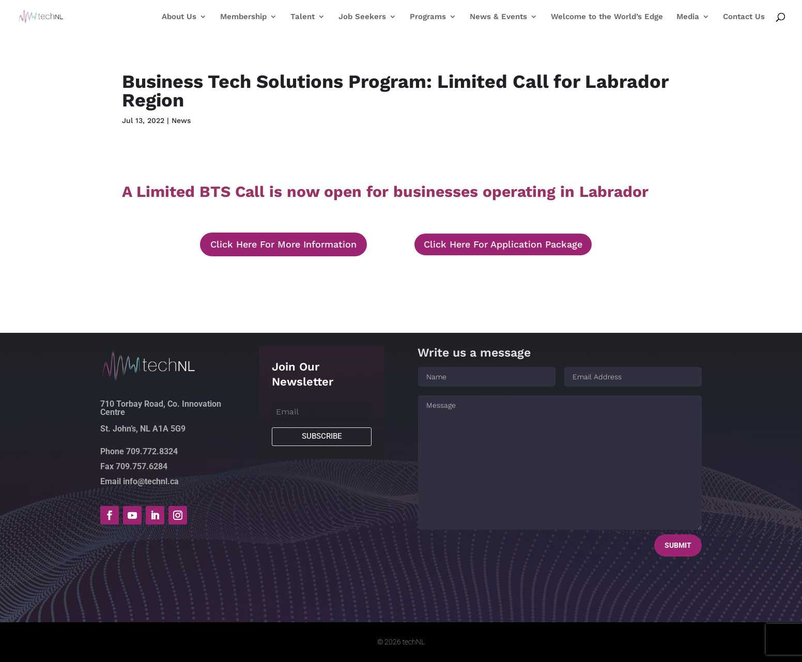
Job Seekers (362, 17)
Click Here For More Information (283, 244)
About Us (179, 17)
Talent (302, 17)
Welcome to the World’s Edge (607, 17)
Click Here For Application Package (503, 244)
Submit (678, 545)
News (181, 120)
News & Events (498, 17)
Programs (428, 17)
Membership (243, 17)
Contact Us (744, 17)
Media (687, 17)
